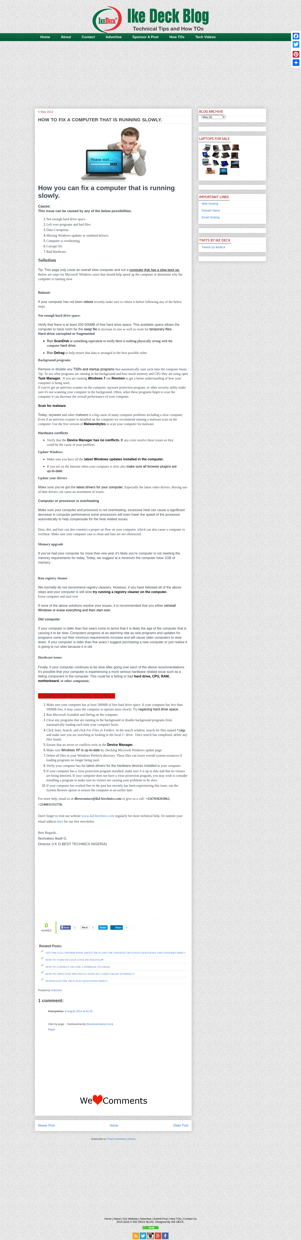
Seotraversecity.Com (99, 1024)
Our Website (130, 1218)
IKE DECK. (177, 1221)
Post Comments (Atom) (121, 1138)
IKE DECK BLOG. (143, 1221)
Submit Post (160, 1218)
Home (45, 37)
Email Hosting (210, 217)
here (60, 821)
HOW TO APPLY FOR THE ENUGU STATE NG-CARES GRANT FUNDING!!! (90, 973)
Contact (88, 37)
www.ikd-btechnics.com (98, 816)
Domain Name (211, 210)
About (66, 37)
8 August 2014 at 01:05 (79, 1011)
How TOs (176, 37)
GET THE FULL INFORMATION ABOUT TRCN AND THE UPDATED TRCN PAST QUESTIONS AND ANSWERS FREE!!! (116, 952)
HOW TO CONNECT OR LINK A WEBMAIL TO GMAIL (78, 966)
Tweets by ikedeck (213, 247)
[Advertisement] (150, 73)
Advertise (114, 37)
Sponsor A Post (145, 37)
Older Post (180, 1125)
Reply (51, 1029)
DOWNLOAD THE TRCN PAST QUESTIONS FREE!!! (77, 980)
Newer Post (46, 1125)
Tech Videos (205, 37)
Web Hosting (210, 203)
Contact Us (189, 1218)
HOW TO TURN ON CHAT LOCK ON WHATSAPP (75, 959)
